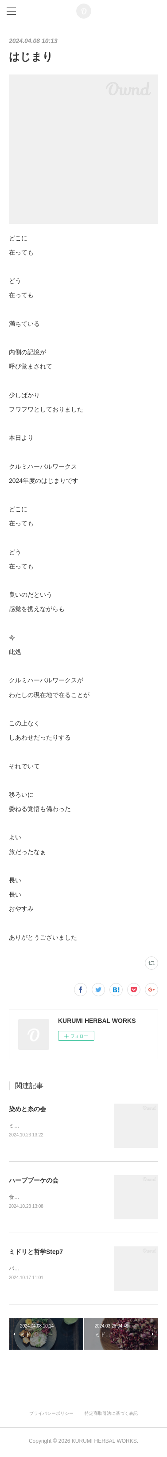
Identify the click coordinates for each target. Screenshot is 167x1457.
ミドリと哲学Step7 (36, 1253)
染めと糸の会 (27, 1108)
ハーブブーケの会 (33, 1180)
